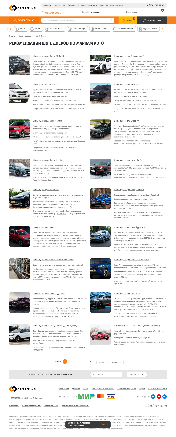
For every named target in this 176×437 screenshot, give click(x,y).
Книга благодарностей (31, 404)
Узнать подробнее (76, 425)
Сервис (142, 387)
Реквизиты (14, 404)
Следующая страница (108, 361)
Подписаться (136, 372)
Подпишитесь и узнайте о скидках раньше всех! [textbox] (50, 372)
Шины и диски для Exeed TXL (46, 190)
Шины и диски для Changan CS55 (47, 121)
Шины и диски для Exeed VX (126, 121)
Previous (10, 29)
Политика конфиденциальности (75, 404)
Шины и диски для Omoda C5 (127, 293)
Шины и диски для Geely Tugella (47, 160)
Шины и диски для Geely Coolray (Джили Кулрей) (55, 326)
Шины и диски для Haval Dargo (128, 160)
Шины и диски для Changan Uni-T (129, 56)
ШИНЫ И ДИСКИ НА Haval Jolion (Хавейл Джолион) (137, 326)
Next (162, 29)
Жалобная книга (51, 404)
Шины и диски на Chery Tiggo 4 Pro (129, 227)
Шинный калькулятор (126, 387)
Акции (85, 387)
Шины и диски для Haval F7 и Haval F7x (131, 260)
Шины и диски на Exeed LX (45, 227)
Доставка (76, 387)
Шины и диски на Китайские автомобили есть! (53, 260)
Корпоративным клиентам (111, 5)
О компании (64, 387)
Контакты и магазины (87, 5)
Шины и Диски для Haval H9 (45, 84)
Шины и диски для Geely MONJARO (48, 56)
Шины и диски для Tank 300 (126, 84)
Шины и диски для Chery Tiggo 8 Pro (49, 293)
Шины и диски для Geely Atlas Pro (129, 190)
